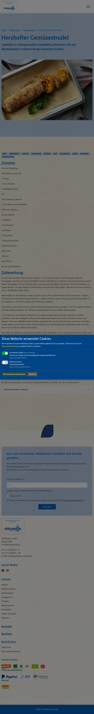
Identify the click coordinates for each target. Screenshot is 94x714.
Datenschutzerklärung (10, 346)
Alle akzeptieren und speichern (14, 374)
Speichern (32, 374)
